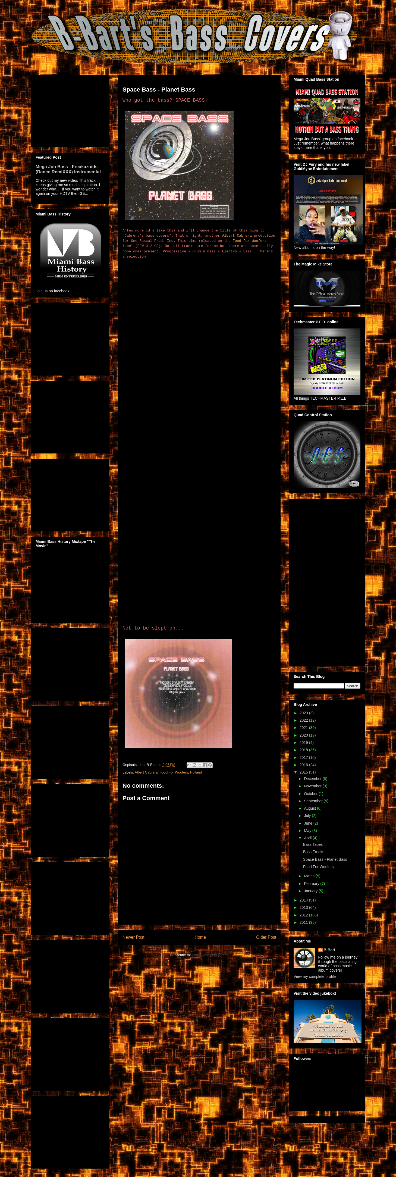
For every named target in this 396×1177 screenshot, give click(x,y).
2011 (304, 922)
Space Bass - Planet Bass (325, 859)
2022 (304, 720)
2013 (304, 907)
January (311, 891)
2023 (304, 713)
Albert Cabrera (237, 236)
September (313, 801)
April (308, 838)
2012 (304, 915)
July (308, 815)
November (313, 786)
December (313, 779)
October (311, 793)
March (310, 876)
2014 (304, 900)
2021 (304, 727)
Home (200, 937)
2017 (304, 757)
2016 (304, 765)
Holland (196, 772)
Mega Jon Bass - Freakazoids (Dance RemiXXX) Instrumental (68, 169)
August (310, 808)
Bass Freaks (313, 852)
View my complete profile (315, 976)
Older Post (266, 937)
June (308, 823)
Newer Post (133, 937)
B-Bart (329, 950)
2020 (304, 735)
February (312, 883)
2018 (304, 750)
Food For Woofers (250, 241)
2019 (304, 742)
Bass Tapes (313, 844)
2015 (304, 772)
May (308, 830)
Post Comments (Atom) (210, 955)
